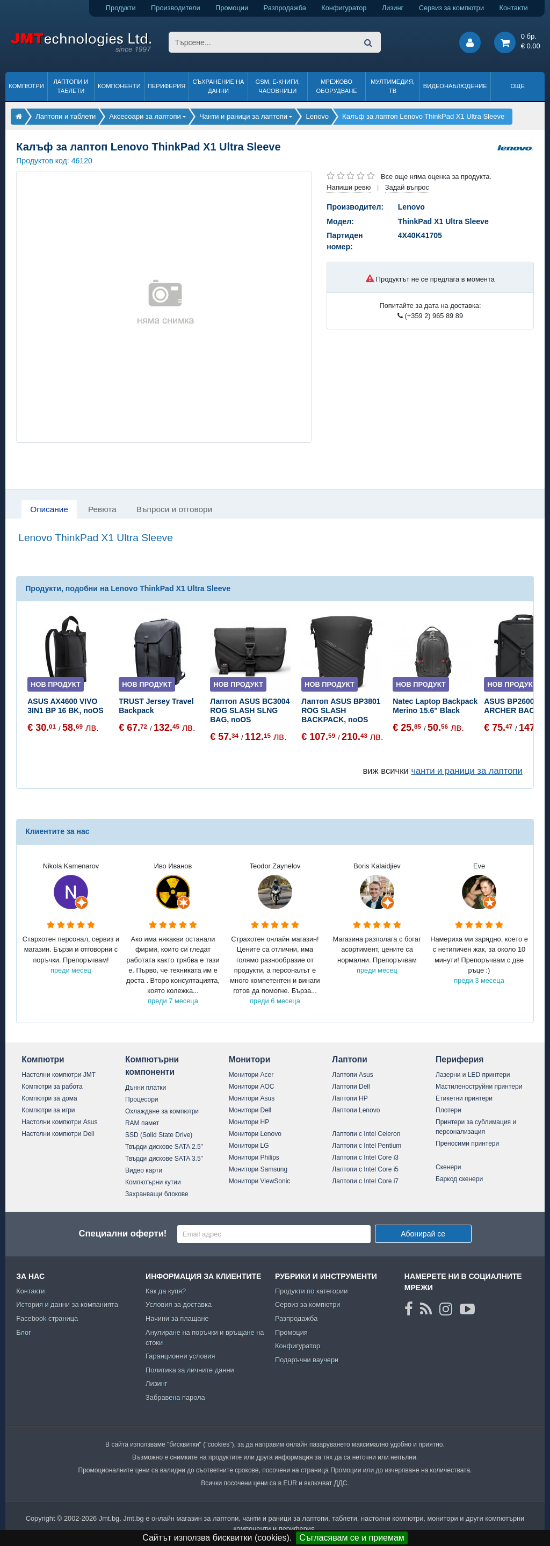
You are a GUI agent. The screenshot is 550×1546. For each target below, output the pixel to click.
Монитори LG (249, 1145)
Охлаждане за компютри (162, 1111)
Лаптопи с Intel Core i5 (365, 1169)
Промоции (231, 8)
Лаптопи (349, 1059)
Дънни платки (145, 1087)
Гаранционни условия (180, 1356)
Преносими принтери (467, 1143)
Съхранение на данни (218, 86)
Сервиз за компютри (451, 8)
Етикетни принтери (464, 1098)
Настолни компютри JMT (58, 1074)
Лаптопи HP (349, 1098)
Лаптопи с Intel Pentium (366, 1145)
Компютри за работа (52, 1086)
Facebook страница (47, 1318)
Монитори (250, 1059)
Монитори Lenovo (255, 1134)
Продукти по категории (311, 1291)
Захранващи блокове (157, 1194)
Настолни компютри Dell (57, 1134)
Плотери (448, 1110)
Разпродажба (285, 8)
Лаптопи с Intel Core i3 (365, 1157)
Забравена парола (175, 1397)
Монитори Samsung (258, 1169)
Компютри (26, 86)
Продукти (121, 8)
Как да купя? (166, 1291)
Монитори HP (249, 1122)
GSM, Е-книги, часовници (277, 86)
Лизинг (392, 8)
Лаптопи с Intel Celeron (366, 1134)
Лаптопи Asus (352, 1074)
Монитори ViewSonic (260, 1181)
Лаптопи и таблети (70, 86)
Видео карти (143, 1170)
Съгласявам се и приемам (351, 1537)
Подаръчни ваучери (306, 1360)
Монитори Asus (252, 1098)
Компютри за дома (49, 1098)
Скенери (448, 1167)
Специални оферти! (122, 1233)
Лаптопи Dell (351, 1086)
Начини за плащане (177, 1318)
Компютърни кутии (153, 1182)
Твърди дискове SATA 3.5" (164, 1158)
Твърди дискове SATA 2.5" (164, 1146)
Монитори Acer (251, 1074)
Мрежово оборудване (336, 86)
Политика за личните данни (190, 1370)
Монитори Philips (254, 1157)
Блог (23, 1332)
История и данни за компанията (67, 1304)
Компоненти (119, 86)
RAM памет (142, 1123)
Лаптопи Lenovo (356, 1110)
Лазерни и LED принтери (473, 1074)
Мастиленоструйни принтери (479, 1086)
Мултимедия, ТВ (393, 86)
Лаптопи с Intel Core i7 (365, 1181)
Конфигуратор (343, 8)
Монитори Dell (250, 1110)
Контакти (514, 8)
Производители (175, 8)
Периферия (167, 86)
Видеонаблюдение (455, 86)
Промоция (291, 1332)
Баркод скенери (459, 1179)
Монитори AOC (251, 1086)
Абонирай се (423, 1233)
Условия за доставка (179, 1304)
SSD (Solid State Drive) (158, 1135)
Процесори (141, 1099)
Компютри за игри (48, 1110)
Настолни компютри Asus (59, 1122)
